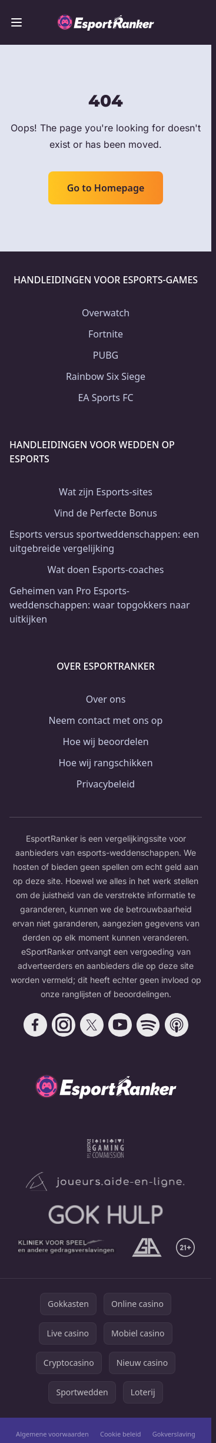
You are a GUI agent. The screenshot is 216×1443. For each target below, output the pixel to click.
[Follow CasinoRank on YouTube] (120, 1025)
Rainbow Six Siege (105, 376)
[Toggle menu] (16, 22)
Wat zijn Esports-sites (105, 491)
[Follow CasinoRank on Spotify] (148, 1025)
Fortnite (105, 333)
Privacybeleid (106, 783)
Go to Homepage (106, 187)
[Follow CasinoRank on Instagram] (63, 1025)
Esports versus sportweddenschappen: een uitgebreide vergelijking (104, 541)
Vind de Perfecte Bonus (105, 513)
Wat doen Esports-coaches (106, 569)
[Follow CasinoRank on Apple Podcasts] (176, 1025)
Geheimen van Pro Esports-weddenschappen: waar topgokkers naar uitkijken (99, 604)
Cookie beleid (120, 1433)
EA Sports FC (105, 397)
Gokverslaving (173, 1433)
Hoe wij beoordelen (105, 741)
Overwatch (105, 312)
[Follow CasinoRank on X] (92, 1025)
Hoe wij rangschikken (105, 762)
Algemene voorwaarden (52, 1433)
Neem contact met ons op (106, 720)
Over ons (106, 699)
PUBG (105, 355)
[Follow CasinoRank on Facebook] (35, 1025)
